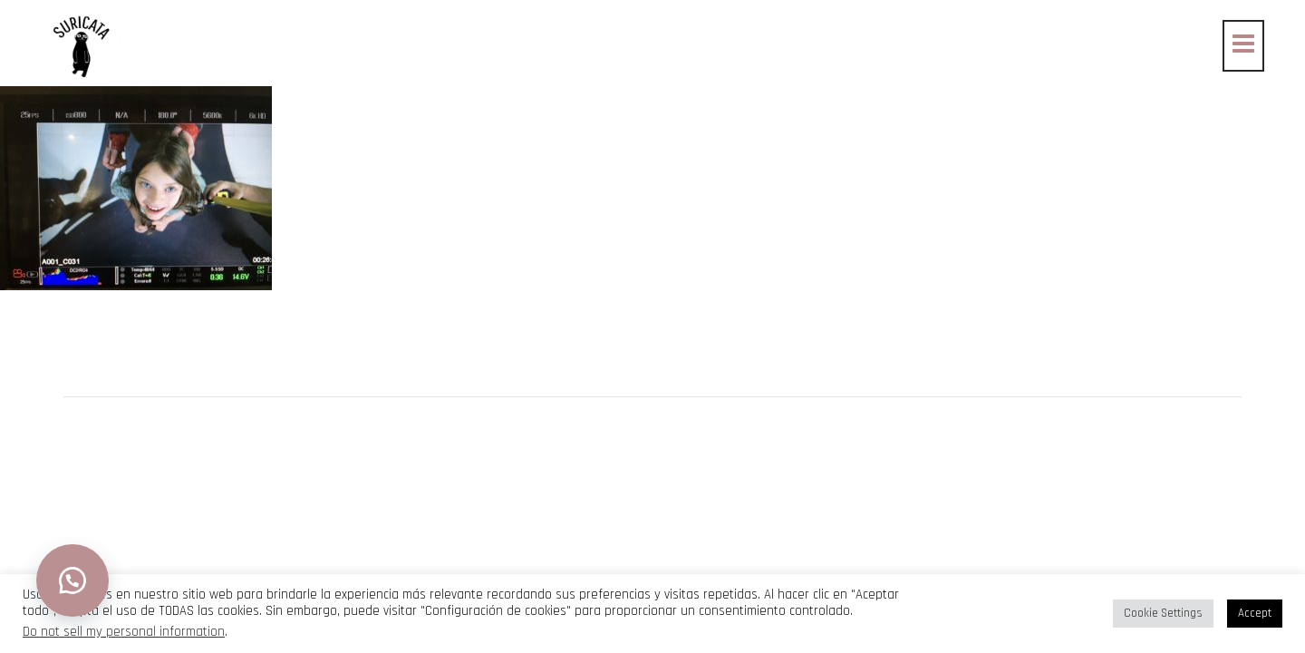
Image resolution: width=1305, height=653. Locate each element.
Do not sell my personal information (124, 631)
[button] (72, 580)
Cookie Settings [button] (1163, 613)
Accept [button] (1254, 613)
